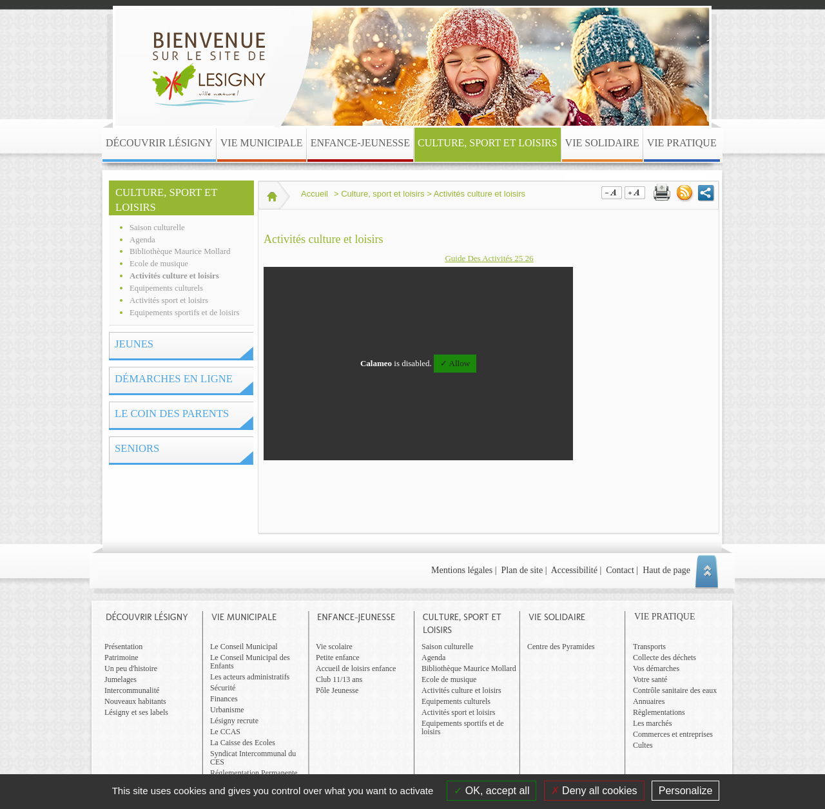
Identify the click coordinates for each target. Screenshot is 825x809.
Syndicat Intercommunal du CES (253, 757)
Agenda (142, 239)
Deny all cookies (594, 790)
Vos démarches (656, 668)
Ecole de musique (159, 263)
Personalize (686, 790)
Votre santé (650, 679)
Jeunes (134, 344)
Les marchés (652, 723)
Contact (620, 570)
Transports (649, 646)
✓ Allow (455, 363)
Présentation (123, 646)
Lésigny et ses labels (136, 712)
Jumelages (120, 679)
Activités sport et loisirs (169, 300)
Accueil (314, 194)
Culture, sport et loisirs (166, 199)
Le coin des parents (172, 413)
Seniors (137, 448)
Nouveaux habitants (135, 701)
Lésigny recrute (234, 720)
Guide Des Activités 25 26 (489, 258)
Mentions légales (461, 570)
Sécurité (222, 687)
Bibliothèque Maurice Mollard (180, 251)
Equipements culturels (166, 288)
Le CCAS (225, 731)
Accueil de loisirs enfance (356, 668)
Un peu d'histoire (130, 668)
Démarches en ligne (174, 379)
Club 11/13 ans (339, 679)
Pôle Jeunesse (337, 690)
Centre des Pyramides (561, 646)
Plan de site (522, 570)
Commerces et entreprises (673, 734)
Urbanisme (227, 709)
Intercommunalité (131, 690)
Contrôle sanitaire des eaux (675, 690)
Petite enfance (338, 657)
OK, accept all (491, 790)
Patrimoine (121, 657)
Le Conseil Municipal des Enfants (250, 661)
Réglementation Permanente (254, 772)
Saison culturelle (157, 227)
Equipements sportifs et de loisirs (185, 312)
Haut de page (666, 570)
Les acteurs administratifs (249, 676)
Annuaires (649, 701)
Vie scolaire (334, 646)
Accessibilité (574, 570)
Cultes (643, 745)
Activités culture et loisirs (174, 275)
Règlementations (659, 712)
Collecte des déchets (664, 657)
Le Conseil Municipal (244, 646)
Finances (224, 698)
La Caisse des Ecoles (242, 742)
